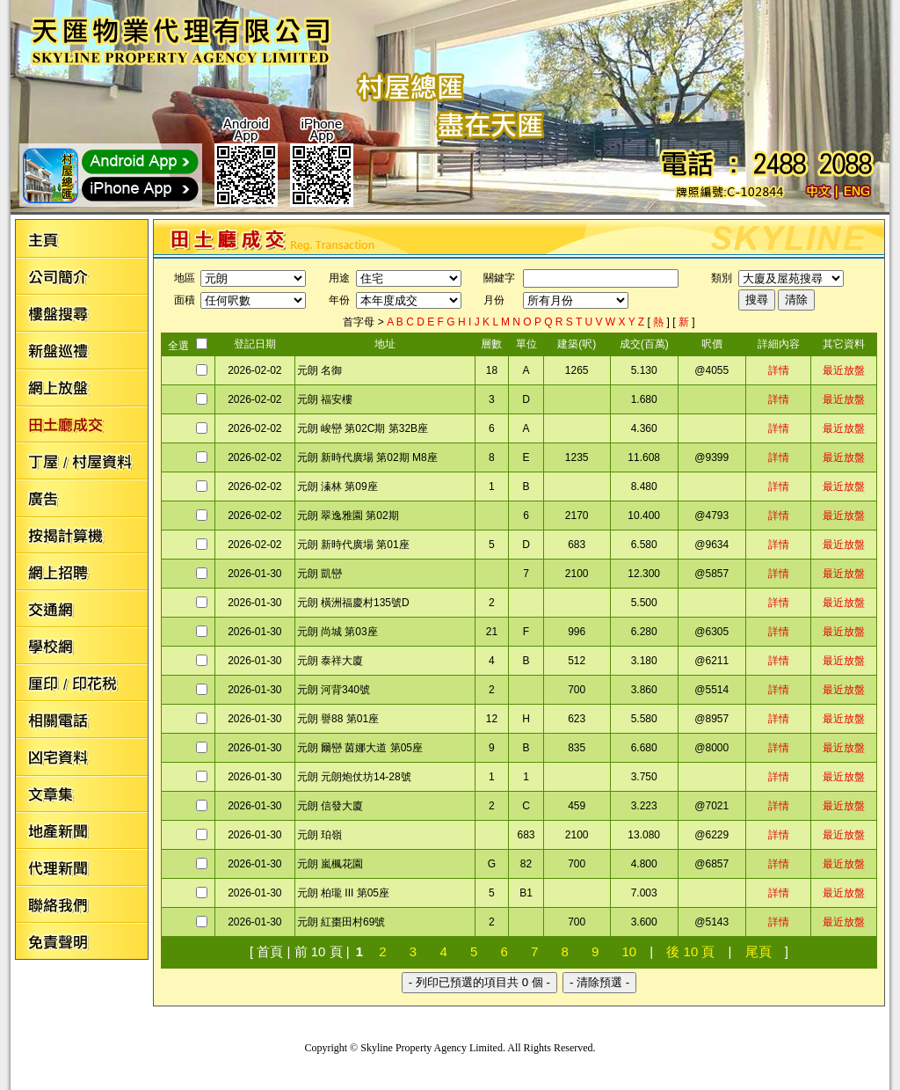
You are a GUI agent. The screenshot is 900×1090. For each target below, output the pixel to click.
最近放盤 (844, 370)
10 (628, 951)
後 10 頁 (690, 951)
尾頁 (758, 951)
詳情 (778, 370)
